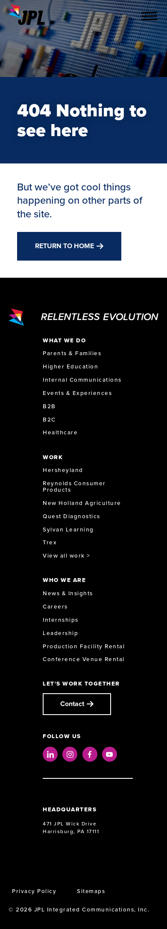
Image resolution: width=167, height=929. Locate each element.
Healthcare (60, 432)
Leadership (60, 633)
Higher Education (70, 366)
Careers (55, 606)
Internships (61, 620)
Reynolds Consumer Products (74, 486)
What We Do (64, 340)
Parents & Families (72, 353)
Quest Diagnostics (71, 516)
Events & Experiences (77, 393)
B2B (49, 406)
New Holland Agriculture (82, 503)
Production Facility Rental (84, 646)
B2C (49, 419)
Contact (72, 704)
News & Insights (68, 593)
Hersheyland (63, 470)
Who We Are (64, 580)
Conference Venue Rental (84, 659)
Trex (50, 542)
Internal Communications (82, 380)
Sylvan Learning (68, 529)
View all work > (67, 555)
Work (53, 457)
